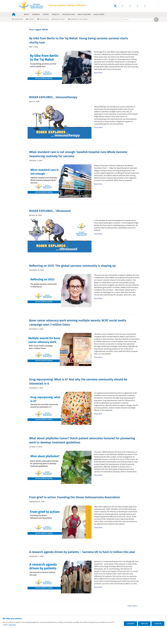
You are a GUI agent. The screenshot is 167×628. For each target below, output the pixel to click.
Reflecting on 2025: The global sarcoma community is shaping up (72, 265)
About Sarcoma (84, 14)
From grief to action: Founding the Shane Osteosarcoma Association (74, 497)
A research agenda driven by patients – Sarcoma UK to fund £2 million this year (82, 552)
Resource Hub (68, 14)
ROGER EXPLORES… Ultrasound (50, 211)
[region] (83, 621)
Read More (12, 625)
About (26, 14)
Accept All (158, 623)
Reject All (144, 623)
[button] (115, 6)
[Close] (165, 616)
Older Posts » (133, 606)
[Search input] (138, 19)
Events (46, 14)
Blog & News (99, 14)
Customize (130, 623)
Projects (55, 14)
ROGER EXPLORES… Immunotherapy (53, 97)
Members (36, 14)
